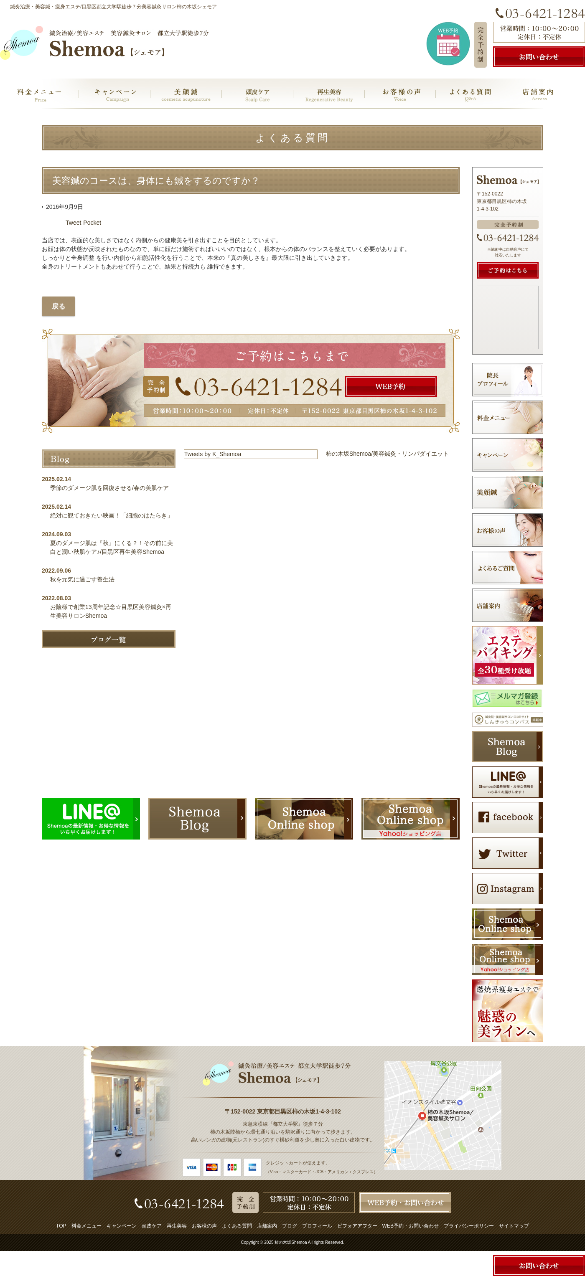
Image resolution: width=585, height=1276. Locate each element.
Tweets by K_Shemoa (212, 454)
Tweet (73, 222)
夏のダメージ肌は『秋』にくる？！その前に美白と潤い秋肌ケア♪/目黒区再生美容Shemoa (111, 547)
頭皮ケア (152, 1226)
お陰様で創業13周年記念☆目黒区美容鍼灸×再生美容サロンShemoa (110, 611)
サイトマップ (514, 1226)
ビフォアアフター (357, 1226)
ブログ (289, 1226)
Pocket (92, 222)
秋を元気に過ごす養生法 (82, 579)
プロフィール (317, 1226)
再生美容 (177, 1226)
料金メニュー (86, 1226)
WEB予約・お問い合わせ (410, 1226)
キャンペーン (122, 1226)
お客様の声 (204, 1226)
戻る (58, 305)
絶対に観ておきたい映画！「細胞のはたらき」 (111, 515)
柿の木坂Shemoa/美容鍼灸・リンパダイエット (387, 453)
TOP (61, 1226)
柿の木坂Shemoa (291, 1242)
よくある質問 (237, 1226)
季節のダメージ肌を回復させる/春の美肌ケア (112, 488)
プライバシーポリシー (469, 1226)
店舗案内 (267, 1226)
